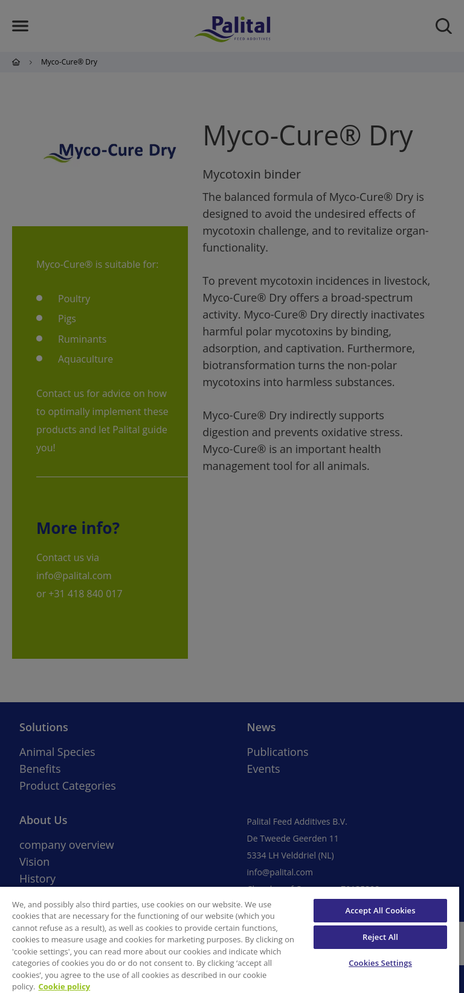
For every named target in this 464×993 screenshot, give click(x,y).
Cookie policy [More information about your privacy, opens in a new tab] (65, 986)
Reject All (380, 936)
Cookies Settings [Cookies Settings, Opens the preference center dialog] (380, 962)
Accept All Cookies (381, 910)
